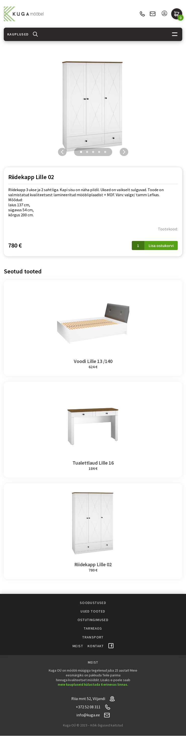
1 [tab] (81, 152)
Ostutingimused (93, 620)
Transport (93, 637)
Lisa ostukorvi (161, 245)
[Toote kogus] (138, 245)
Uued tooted (93, 611)
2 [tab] (87, 152)
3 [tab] (93, 152)
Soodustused (93, 602)
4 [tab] (99, 152)
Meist (78, 646)
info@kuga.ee (152, 14)
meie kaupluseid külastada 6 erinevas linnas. (93, 684)
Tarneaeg (93, 628)
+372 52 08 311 (142, 14)
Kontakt (96, 646)
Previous (62, 152)
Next (124, 152)
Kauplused (18, 34)
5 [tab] (105, 152)
